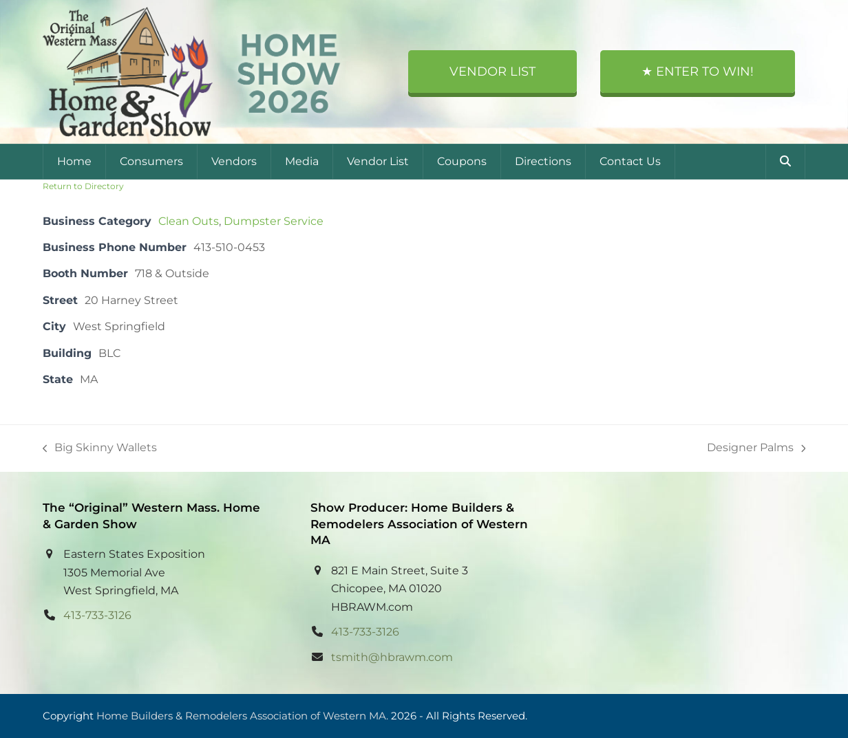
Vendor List (492, 71)
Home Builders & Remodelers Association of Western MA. (242, 716)
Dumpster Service (274, 221)
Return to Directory (83, 186)
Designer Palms (756, 449)
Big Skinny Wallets (100, 449)
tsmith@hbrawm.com (392, 657)
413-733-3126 (97, 615)
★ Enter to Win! (698, 71)
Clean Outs (188, 221)
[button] (785, 161)
